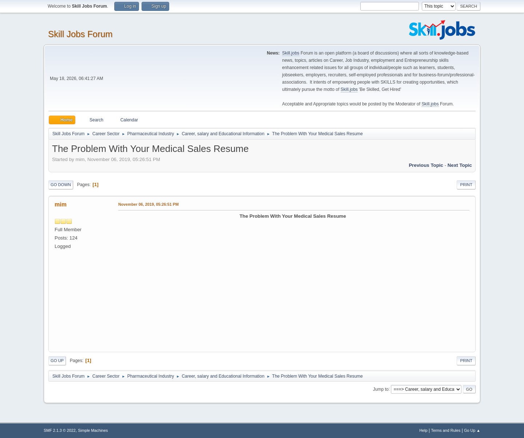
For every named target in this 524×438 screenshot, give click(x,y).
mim (61, 204)
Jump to (381, 388)
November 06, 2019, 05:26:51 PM (148, 204)
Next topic (460, 165)
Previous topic (426, 165)
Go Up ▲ (472, 430)
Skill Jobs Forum (80, 34)
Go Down (61, 184)
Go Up (57, 360)
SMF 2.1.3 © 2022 (60, 430)
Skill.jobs (290, 53)
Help (424, 430)
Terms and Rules (446, 430)
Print (466, 184)
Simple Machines (93, 430)
